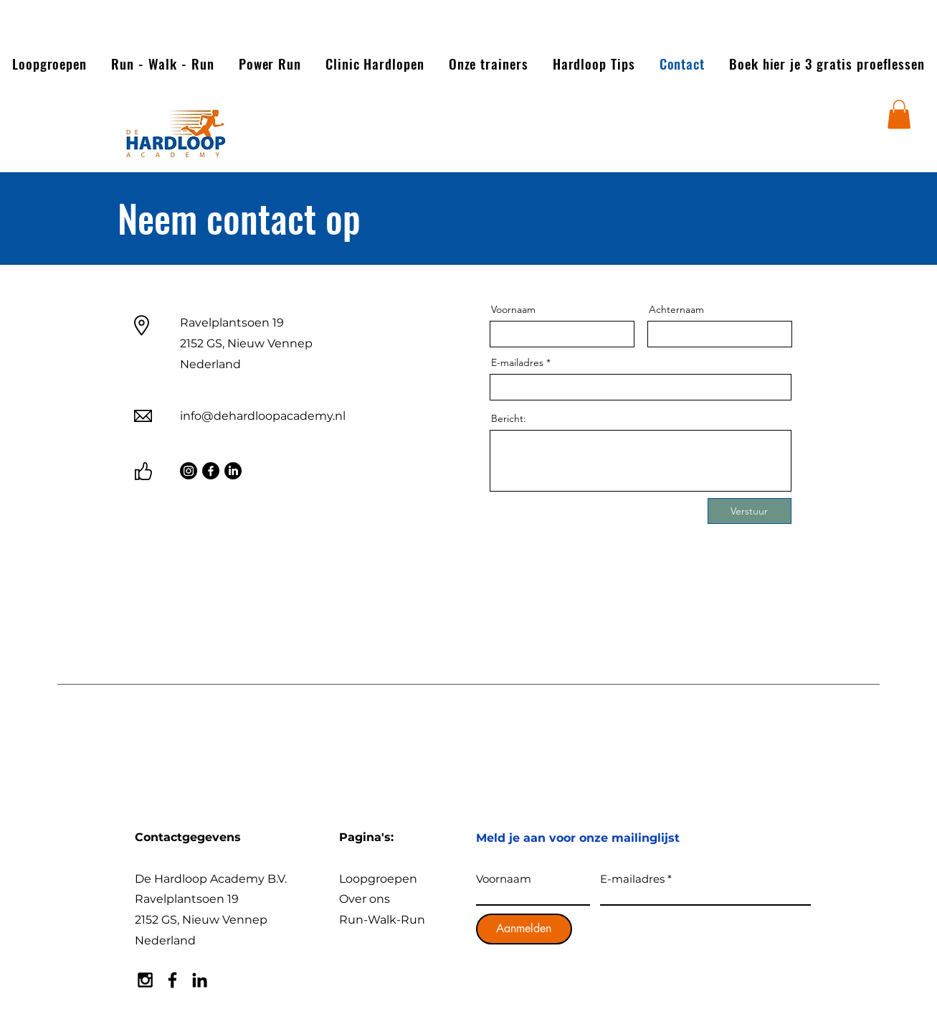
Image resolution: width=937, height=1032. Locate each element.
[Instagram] (188, 470)
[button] (899, 114)
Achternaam (676, 309)
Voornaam (513, 309)
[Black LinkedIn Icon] (199, 980)
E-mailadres (517, 362)
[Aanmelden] (524, 929)
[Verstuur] (749, 511)
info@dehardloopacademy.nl (263, 416)
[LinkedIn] (233, 470)
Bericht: (508, 418)
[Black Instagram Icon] (145, 980)
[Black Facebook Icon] (172, 980)
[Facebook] (210, 470)
